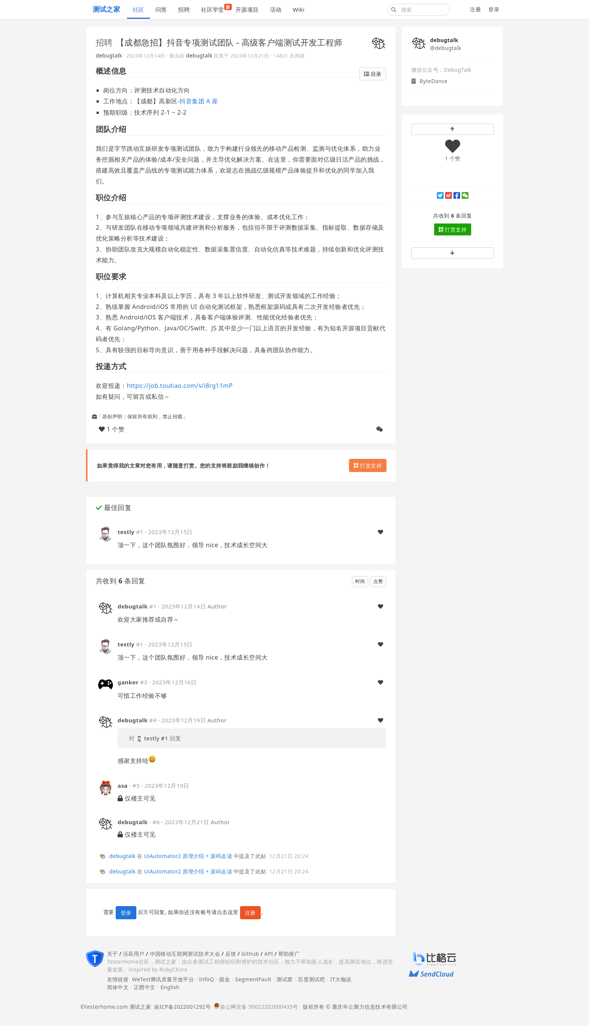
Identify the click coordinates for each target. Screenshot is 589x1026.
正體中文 (145, 987)
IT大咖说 (341, 979)
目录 (372, 73)
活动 (276, 9)
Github (250, 953)
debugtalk (109, 55)
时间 (360, 581)
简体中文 (118, 987)
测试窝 (284, 979)
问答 (161, 9)
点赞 (378, 581)
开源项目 (247, 9)
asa (123, 785)
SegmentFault (253, 979)
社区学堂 (215, 8)
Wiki (298, 9)
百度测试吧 (311, 979)
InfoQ (206, 979)
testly (126, 532)
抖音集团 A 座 (199, 101)
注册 (475, 9)
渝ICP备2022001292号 (181, 1006)
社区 (138, 9)
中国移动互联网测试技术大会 (185, 953)
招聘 (184, 9)
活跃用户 (134, 953)
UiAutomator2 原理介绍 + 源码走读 (188, 856)
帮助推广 (289, 953)
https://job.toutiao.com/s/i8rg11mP (180, 385)
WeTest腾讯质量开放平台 (163, 979)
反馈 (230, 953)
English (170, 987)
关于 (112, 953)
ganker (128, 682)
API (268, 953)
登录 (493, 9)
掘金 (224, 979)
